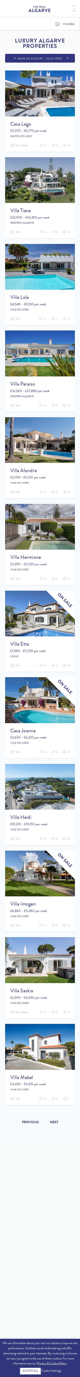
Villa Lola (19, 297)
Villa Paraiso (22, 384)
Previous (30, 1122)
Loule (14, 656)
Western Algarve (22, 223)
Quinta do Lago (21, 136)
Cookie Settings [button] (51, 1371)
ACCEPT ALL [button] (30, 1371)
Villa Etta (19, 644)
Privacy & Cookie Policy (52, 1363)
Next (54, 1122)
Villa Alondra (23, 471)
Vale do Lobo (19, 310)
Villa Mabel (21, 1077)
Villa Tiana (20, 211)
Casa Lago (20, 124)
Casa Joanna (23, 731)
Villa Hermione (25, 557)
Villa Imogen (23, 904)
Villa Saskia (21, 991)
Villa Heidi (21, 817)
